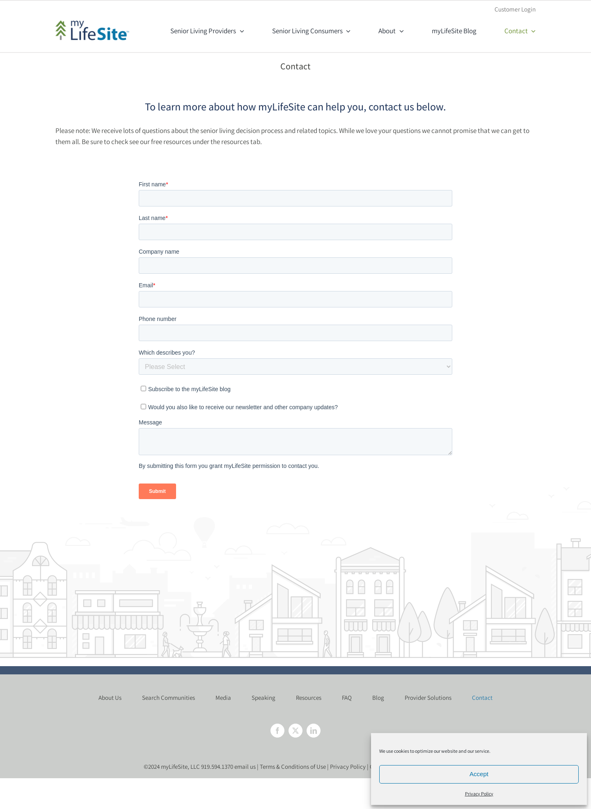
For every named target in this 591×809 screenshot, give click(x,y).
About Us (109, 697)
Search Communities (168, 697)
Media (223, 697)
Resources (308, 697)
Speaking (263, 697)
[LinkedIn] (314, 731)
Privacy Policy (479, 794)
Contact (482, 697)
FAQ (347, 697)
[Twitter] (295, 731)
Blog (378, 697)
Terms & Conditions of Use (293, 766)
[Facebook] (277, 731)
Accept (479, 773)
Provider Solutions (428, 697)
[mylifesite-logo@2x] (92, 23)
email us (245, 766)
